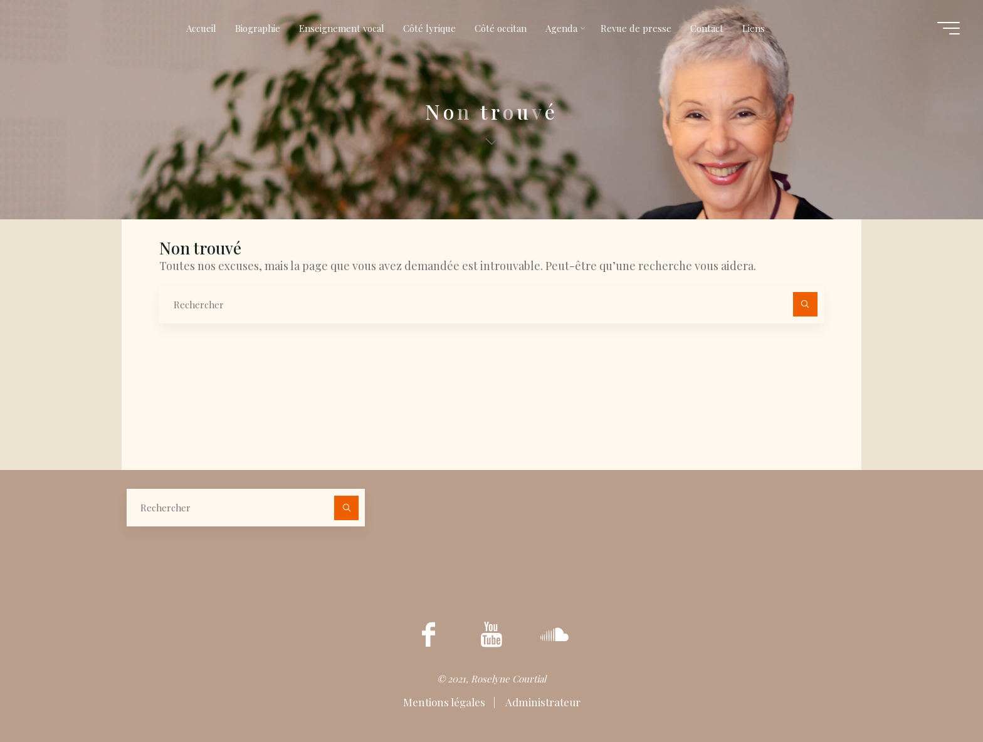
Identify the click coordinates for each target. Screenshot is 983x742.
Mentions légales (445, 702)
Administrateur (542, 702)
